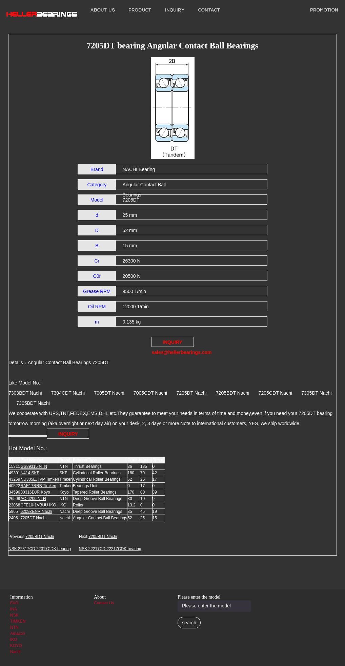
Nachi (15, 651)
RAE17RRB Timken (38, 485)
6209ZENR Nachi (36, 511)
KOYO (16, 645)
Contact (209, 10)
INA (13, 609)
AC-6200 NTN (33, 498)
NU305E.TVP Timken (39, 479)
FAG (14, 603)
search (189, 622)
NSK (14, 615)
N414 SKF (29, 473)
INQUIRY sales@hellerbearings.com (173, 343)
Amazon (17, 633)
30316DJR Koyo (35, 492)
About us (102, 10)
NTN (14, 627)
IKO (13, 639)
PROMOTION (324, 10)
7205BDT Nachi (39, 536)
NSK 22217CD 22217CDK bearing (110, 548)
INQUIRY (175, 10)
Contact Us (104, 603)
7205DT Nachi (33, 518)
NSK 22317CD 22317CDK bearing (39, 548)
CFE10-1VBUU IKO (38, 505)
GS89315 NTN (33, 466)
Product (139, 10)
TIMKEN (17, 621)
